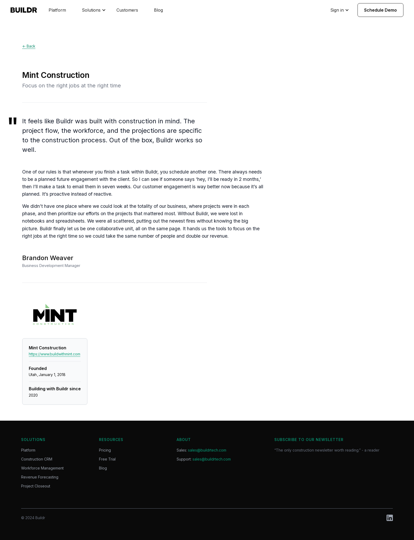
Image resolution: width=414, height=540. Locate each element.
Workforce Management (42, 468)
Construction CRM (36, 459)
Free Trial (107, 459)
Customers (127, 10)
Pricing (105, 450)
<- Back (28, 46)
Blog (158, 10)
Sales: (201, 450)
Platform (57, 10)
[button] (94, 10)
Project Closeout (35, 486)
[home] (27, 10)
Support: (204, 459)
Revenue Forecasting (39, 477)
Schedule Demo (380, 10)
